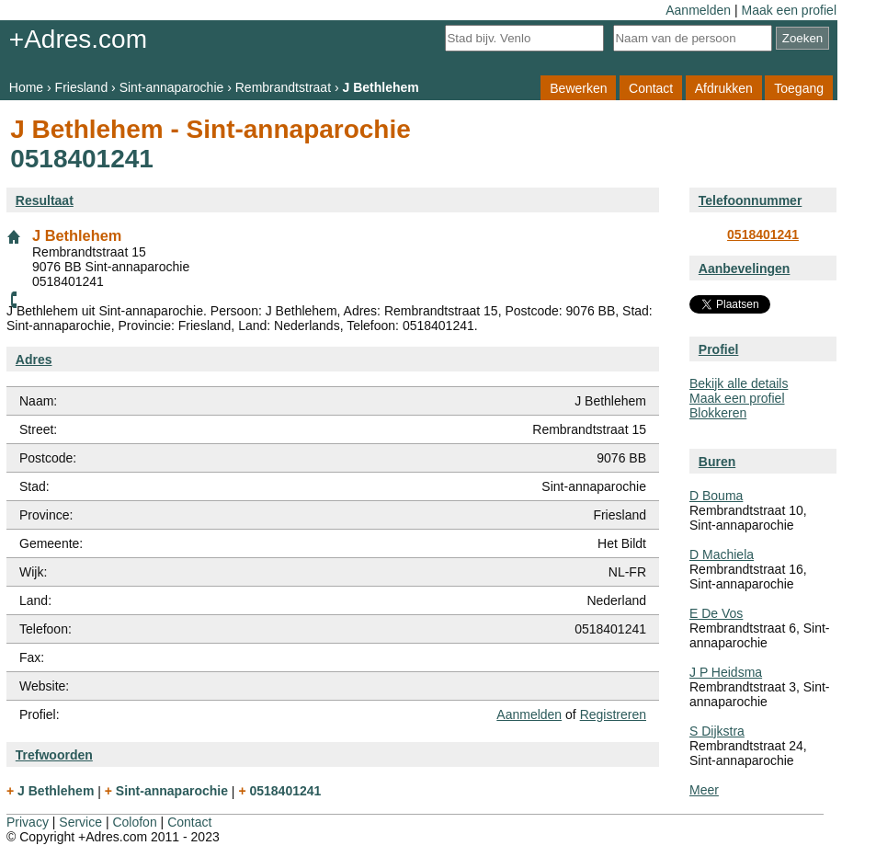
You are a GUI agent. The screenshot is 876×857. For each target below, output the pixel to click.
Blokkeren (717, 413)
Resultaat (45, 200)
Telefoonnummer (750, 200)
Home (26, 87)
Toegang (799, 87)
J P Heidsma (725, 672)
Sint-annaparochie (171, 87)
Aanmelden (698, 10)
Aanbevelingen (745, 268)
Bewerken (578, 87)
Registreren (613, 714)
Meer (704, 790)
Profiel (719, 349)
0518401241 (763, 234)
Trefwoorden (54, 755)
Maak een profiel (788, 10)
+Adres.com (78, 39)
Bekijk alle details (738, 383)
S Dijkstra (717, 731)
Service (80, 822)
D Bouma (716, 495)
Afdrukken (724, 87)
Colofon (134, 822)
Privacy (27, 822)
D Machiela (721, 554)
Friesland (81, 87)
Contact (651, 87)
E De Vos (716, 613)
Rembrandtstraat (283, 87)
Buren (717, 461)
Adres (34, 359)
